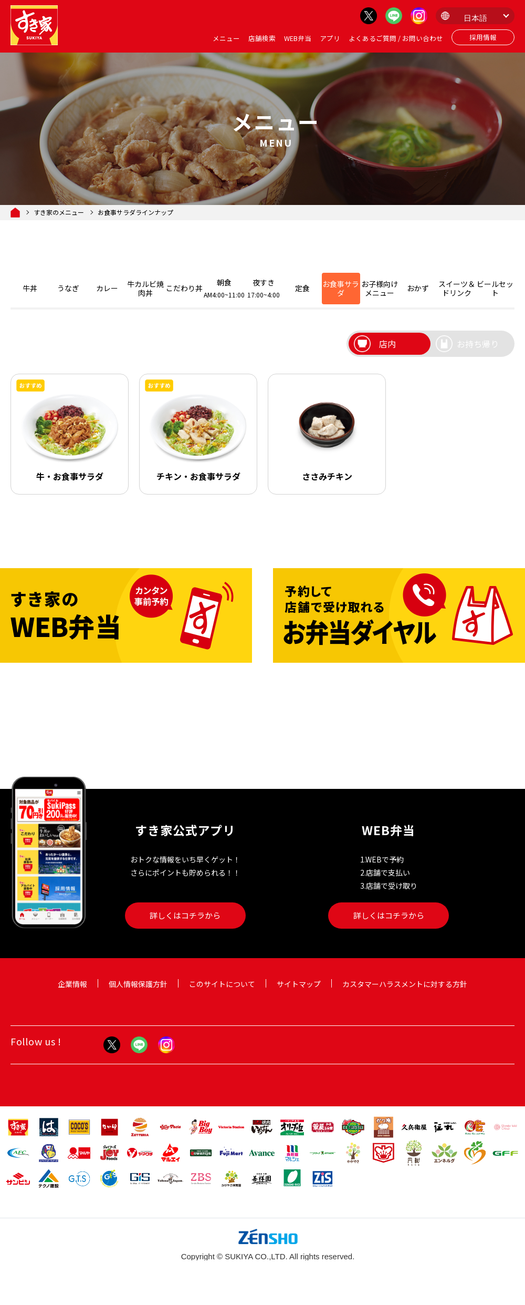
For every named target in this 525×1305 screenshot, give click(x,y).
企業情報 (72, 984)
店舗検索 (262, 38)
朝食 (224, 288)
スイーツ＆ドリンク (456, 288)
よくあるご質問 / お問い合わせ (396, 38)
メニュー (226, 38)
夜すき (264, 288)
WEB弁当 (297, 38)
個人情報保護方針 (138, 984)
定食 (302, 288)
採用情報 (483, 37)
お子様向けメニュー (379, 288)
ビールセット (495, 288)
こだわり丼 (184, 288)
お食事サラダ (340, 288)
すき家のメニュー (59, 212)
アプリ (330, 38)
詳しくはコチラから (185, 915)
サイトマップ (299, 984)
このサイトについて (222, 984)
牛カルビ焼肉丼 (145, 288)
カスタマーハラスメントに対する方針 (404, 984)
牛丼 (30, 288)
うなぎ (68, 288)
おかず (418, 288)
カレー (107, 288)
